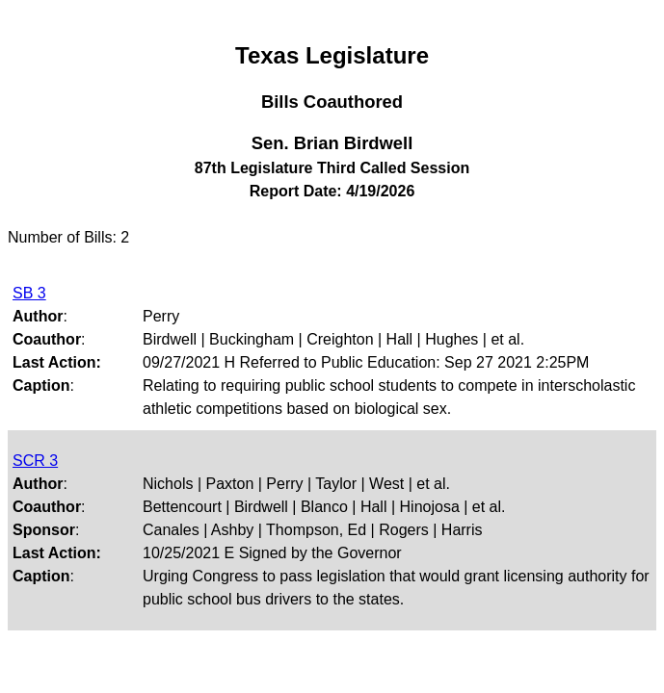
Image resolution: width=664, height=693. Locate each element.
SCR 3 (35, 460)
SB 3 (29, 293)
